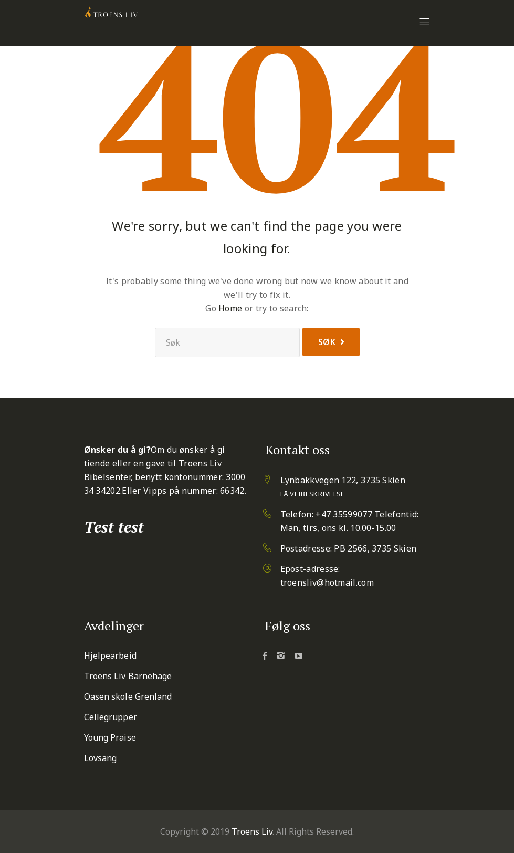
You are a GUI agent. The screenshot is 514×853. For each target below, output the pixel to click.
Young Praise (110, 737)
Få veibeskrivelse (312, 493)
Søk (327, 342)
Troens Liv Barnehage (128, 676)
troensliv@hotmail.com (327, 582)
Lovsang (100, 758)
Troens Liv (252, 831)
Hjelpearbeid (110, 655)
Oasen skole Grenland (128, 696)
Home (230, 308)
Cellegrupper (110, 717)
